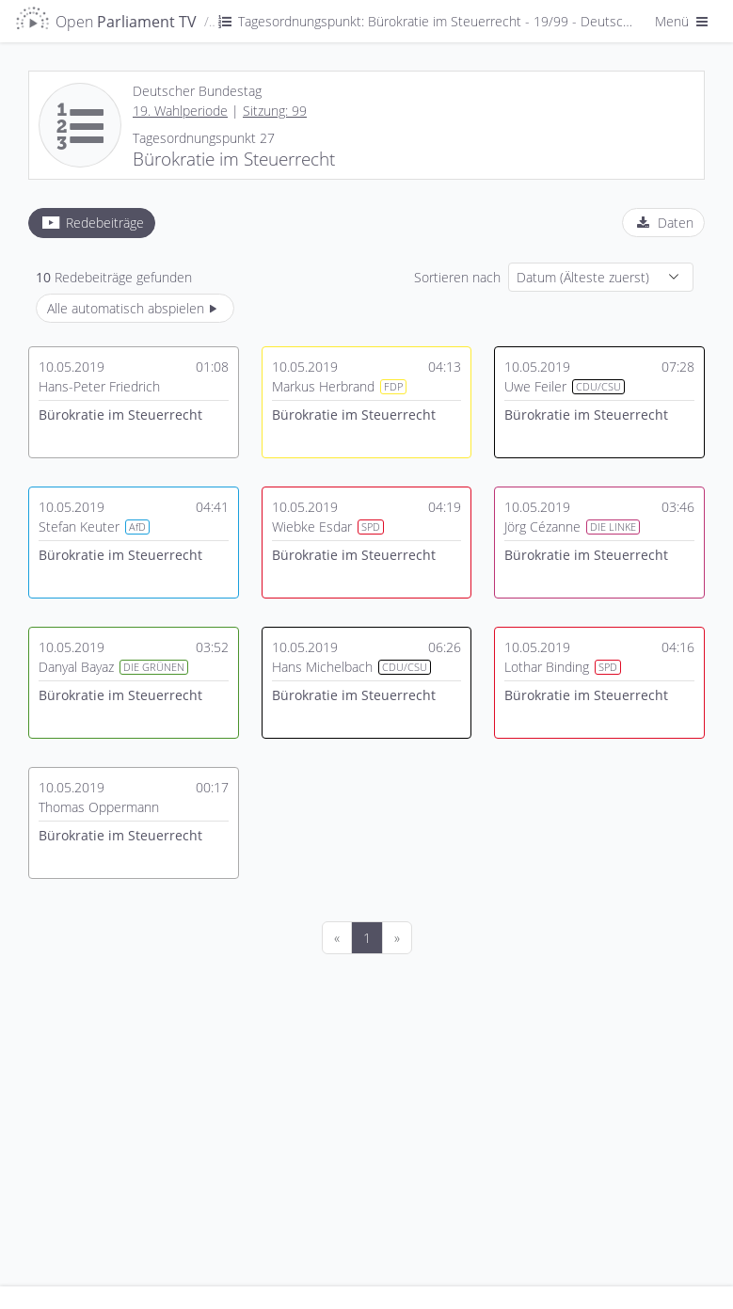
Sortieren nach (457, 277)
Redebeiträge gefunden (114, 277)
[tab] (91, 223)
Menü (683, 21)
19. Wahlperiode (180, 111)
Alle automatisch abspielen (135, 308)
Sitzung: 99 (275, 111)
